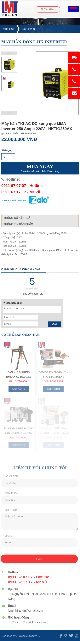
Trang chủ (7, 28)
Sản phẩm (28, 28)
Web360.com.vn (27, 635)
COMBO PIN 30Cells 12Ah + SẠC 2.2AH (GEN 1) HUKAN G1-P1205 (53, 377)
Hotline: (10, 179)
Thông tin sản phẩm (18, 224)
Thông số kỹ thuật (17, 217)
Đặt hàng (18, 388)
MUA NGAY (40, 168)
